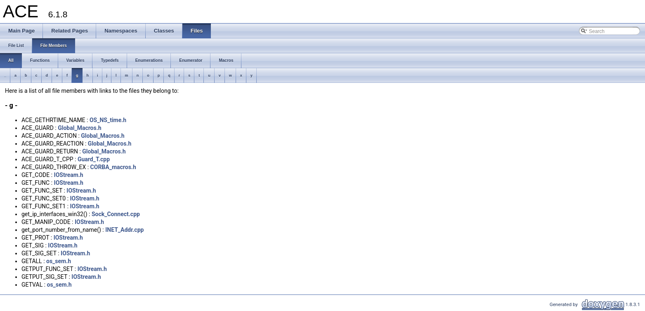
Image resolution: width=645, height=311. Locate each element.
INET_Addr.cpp (124, 229)
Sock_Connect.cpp (116, 214)
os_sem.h (58, 261)
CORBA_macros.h (113, 167)
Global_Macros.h (79, 128)
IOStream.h (68, 175)
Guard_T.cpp (94, 159)
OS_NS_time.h (108, 120)
